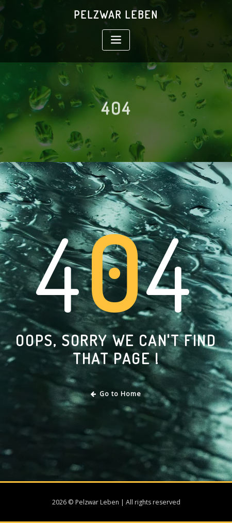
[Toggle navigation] (116, 40)
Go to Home (116, 393)
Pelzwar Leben (116, 14)
